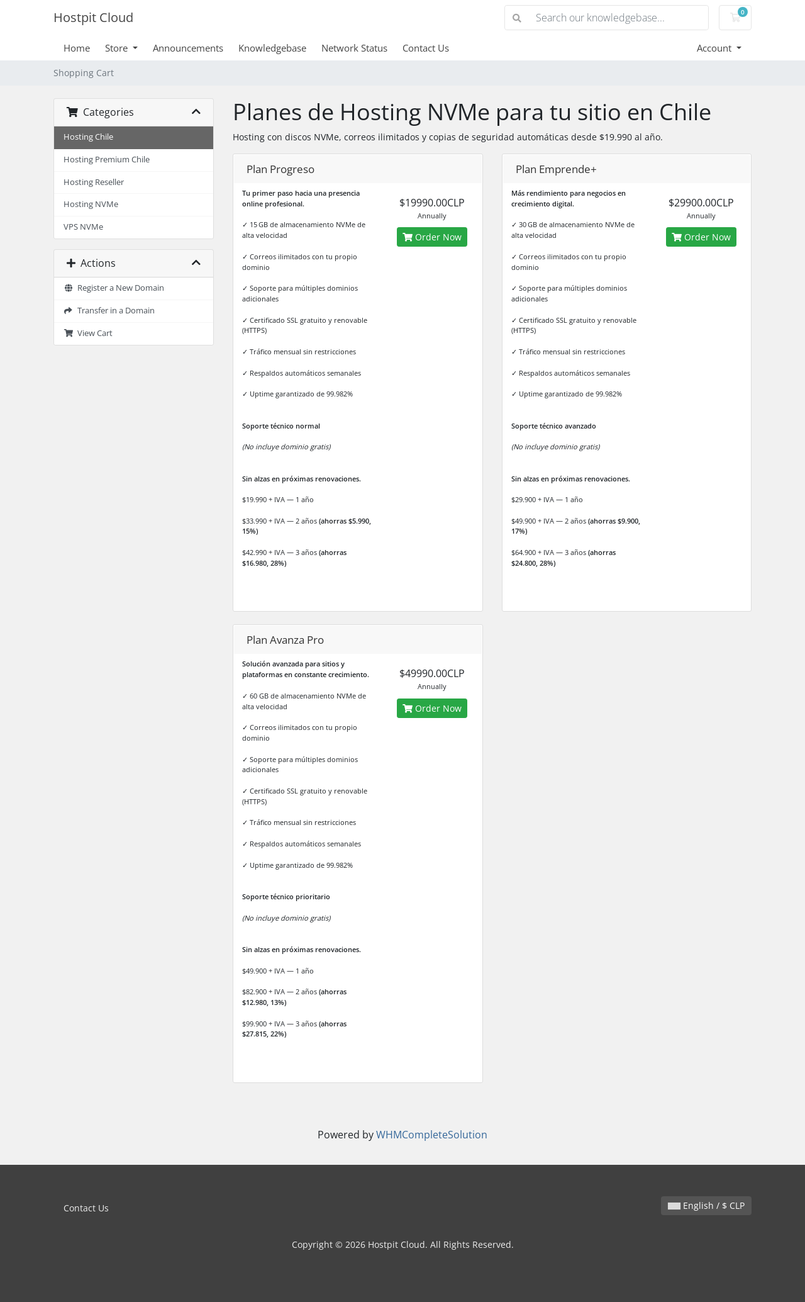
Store (117, 48)
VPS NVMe (83, 227)
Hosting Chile (88, 137)
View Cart (88, 333)
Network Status (354, 48)
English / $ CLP (706, 1205)
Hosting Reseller (94, 182)
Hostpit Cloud (93, 17)
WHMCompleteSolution (431, 1135)
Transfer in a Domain (109, 310)
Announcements (188, 48)
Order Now (432, 237)
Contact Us (425, 48)
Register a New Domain (114, 288)
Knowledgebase (272, 48)
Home (77, 48)
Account (715, 48)
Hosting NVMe (91, 204)
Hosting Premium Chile (107, 159)
